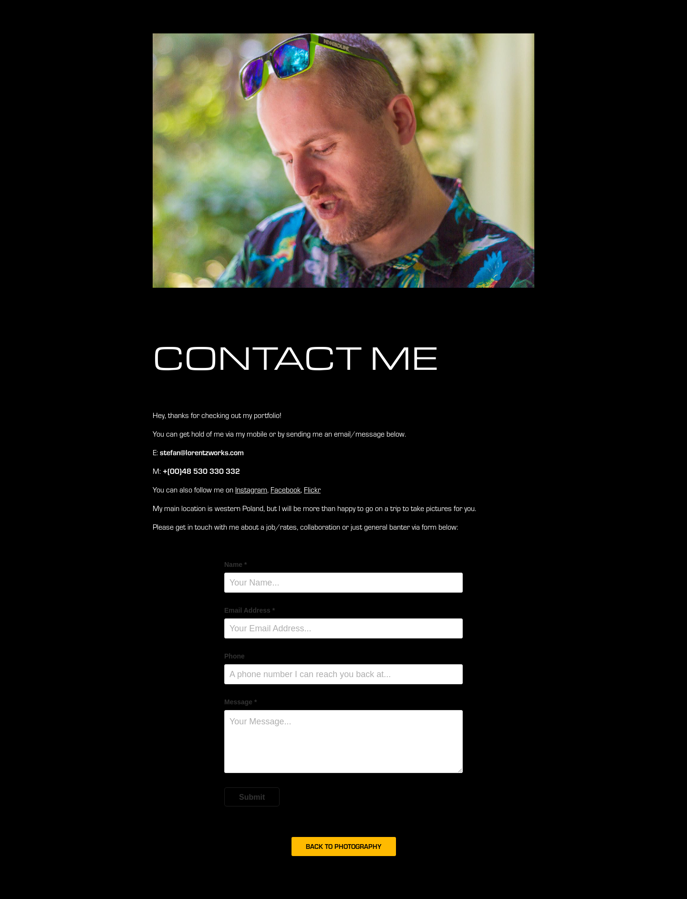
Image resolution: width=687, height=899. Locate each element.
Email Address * (249, 610)
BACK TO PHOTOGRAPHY (344, 846)
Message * (240, 702)
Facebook (286, 489)
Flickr (312, 489)
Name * (235, 564)
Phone (234, 656)
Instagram (251, 489)
